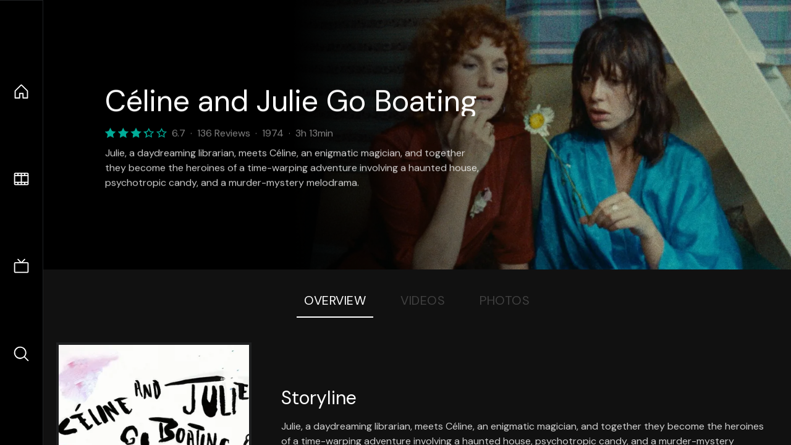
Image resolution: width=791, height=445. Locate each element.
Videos (422, 300)
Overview (335, 300)
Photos (505, 300)
